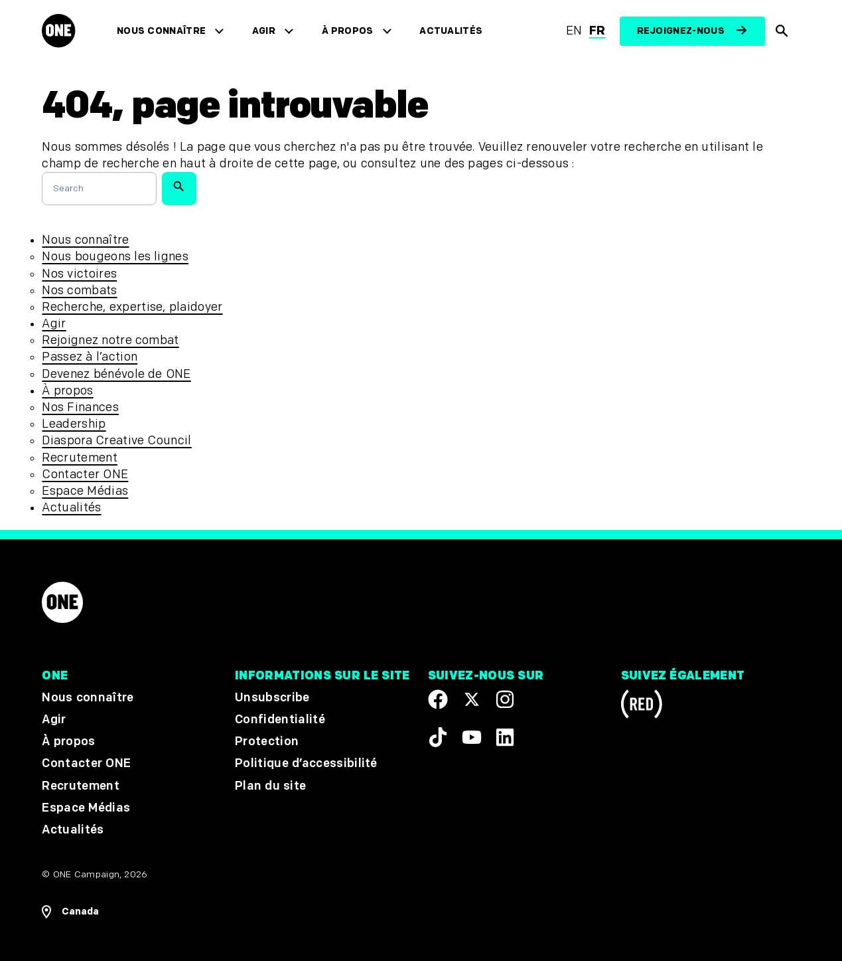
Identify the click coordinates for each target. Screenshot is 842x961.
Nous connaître (161, 31)
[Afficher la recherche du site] (782, 31)
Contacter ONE (85, 474)
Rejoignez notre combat (110, 340)
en (574, 31)
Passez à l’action (89, 357)
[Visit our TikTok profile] (438, 737)
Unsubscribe (272, 698)
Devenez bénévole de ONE (116, 374)
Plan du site (270, 786)
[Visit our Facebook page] (438, 699)
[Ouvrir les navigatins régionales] (70, 911)
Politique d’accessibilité (306, 764)
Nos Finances (80, 407)
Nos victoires (79, 274)
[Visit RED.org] (641, 706)
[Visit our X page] (472, 699)
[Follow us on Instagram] (505, 699)
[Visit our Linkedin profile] (505, 737)
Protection (267, 741)
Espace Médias (85, 491)
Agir (263, 31)
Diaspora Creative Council (116, 441)
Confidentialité (280, 720)
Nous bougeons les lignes (115, 257)
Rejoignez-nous (681, 31)
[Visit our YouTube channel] (472, 737)
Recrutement (79, 458)
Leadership (73, 424)
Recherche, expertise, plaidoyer (132, 307)
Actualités (451, 31)
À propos (348, 31)
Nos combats (79, 291)
